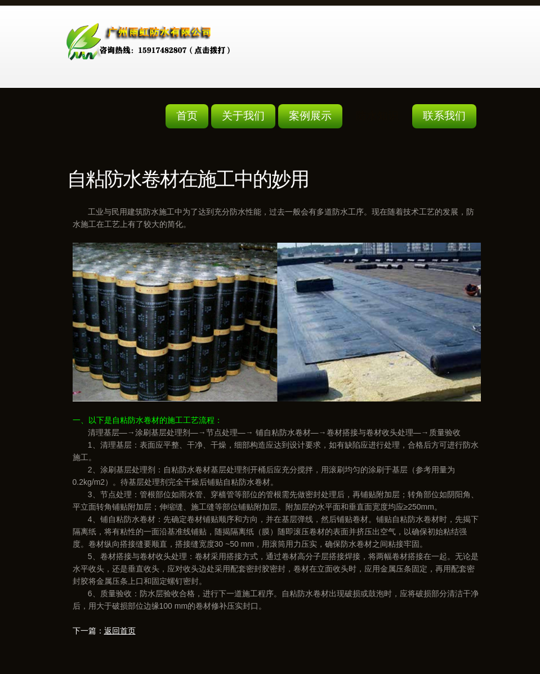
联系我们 (444, 116)
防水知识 (377, 116)
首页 (187, 116)
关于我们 (243, 116)
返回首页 (120, 630)
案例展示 (310, 116)
